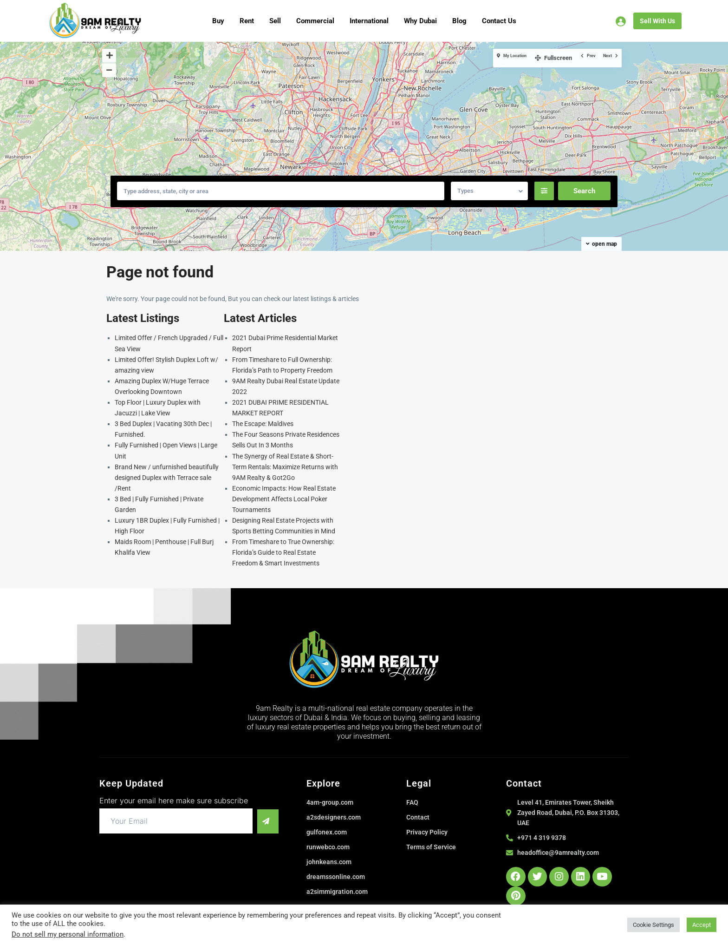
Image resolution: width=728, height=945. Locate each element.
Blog (459, 21)
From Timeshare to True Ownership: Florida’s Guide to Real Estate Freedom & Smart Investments (283, 552)
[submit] (264, 820)
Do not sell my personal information (68, 934)
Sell (275, 21)
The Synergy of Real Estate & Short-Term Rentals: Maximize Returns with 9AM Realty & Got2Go (285, 467)
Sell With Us (657, 21)
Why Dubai (420, 21)
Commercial (315, 21)
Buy (218, 21)
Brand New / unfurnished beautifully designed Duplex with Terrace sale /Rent (167, 477)
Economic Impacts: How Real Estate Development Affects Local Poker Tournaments (284, 499)
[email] (172, 820)
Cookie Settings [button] (653, 924)
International (369, 21)
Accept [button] (701, 924)
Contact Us (499, 21)
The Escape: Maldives (262, 423)
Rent (247, 21)
